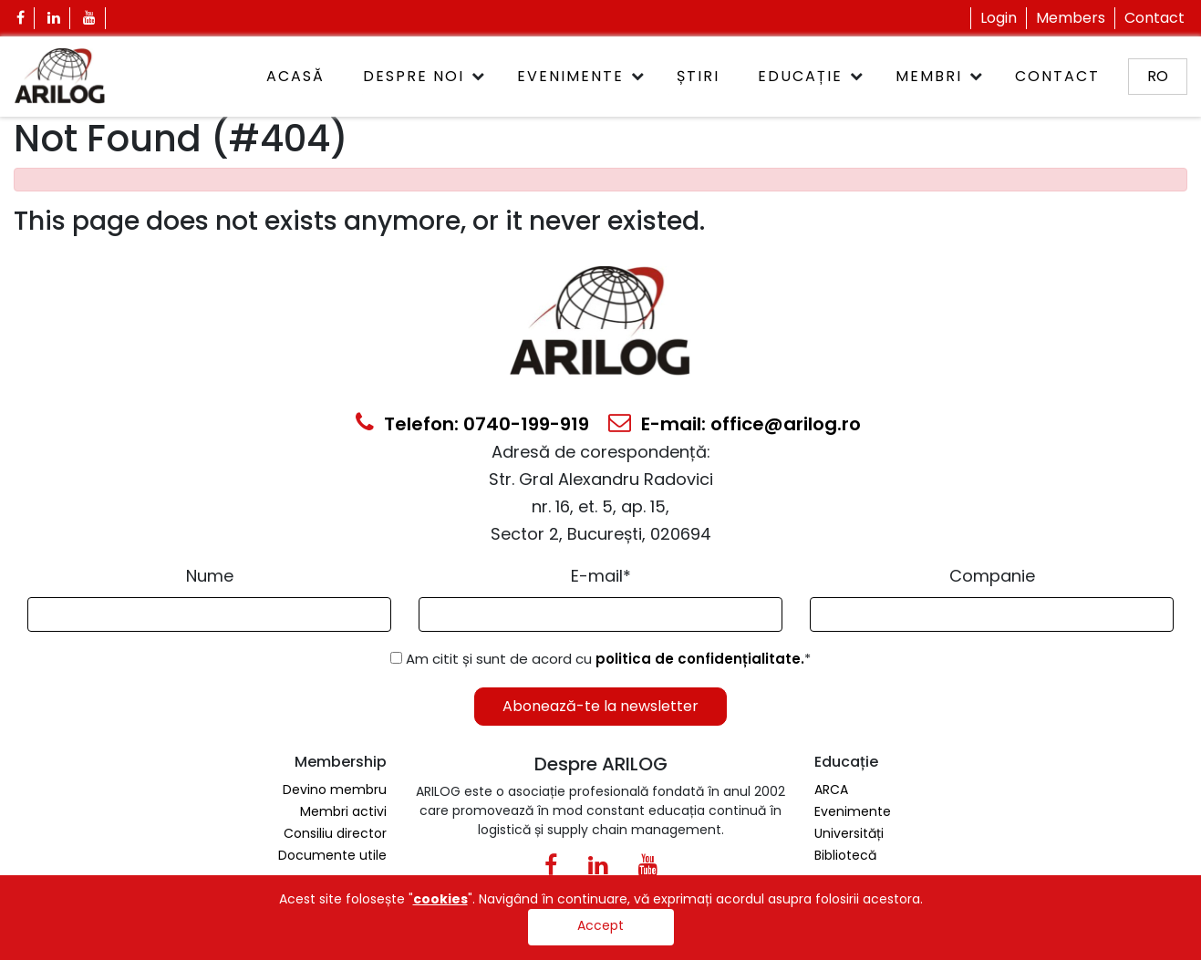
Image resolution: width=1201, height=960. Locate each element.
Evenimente (570, 76)
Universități (849, 833)
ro (1157, 76)
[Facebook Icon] (21, 18)
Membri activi (343, 811)
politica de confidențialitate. (699, 658)
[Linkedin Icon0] (598, 869)
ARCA (831, 789)
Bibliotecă (845, 855)
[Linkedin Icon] (54, 18)
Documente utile (332, 855)
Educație (800, 76)
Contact (1154, 17)
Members (1070, 17)
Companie (992, 575)
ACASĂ (295, 76)
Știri (698, 76)
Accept (600, 925)
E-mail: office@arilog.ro (734, 424)
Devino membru (335, 789)
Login (998, 17)
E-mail (601, 575)
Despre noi (413, 76)
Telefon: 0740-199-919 (472, 424)
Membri (929, 76)
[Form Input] (209, 614)
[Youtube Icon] (90, 18)
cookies (440, 899)
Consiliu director (335, 833)
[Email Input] (600, 614)
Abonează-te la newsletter (600, 706)
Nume (209, 575)
